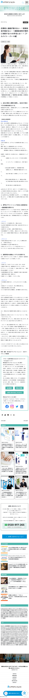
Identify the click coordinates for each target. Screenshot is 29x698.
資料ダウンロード (10, 644)
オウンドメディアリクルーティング (14, 632)
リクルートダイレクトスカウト (18, 637)
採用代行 (22, 615)
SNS (21, 627)
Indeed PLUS (4, 608)
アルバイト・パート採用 (18, 630)
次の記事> (26, 420)
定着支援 (13, 638)
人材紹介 (7, 638)
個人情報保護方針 (10, 520)
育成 (4, 644)
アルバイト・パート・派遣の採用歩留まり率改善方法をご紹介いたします (21, 446)
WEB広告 (8, 629)
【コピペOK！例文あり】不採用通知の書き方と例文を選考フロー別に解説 (7, 470)
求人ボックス (16, 643)
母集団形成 (9, 643)
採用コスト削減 (14, 640)
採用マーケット (15, 615)
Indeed (12, 627)
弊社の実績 (19, 388)
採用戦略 (6, 616)
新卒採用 (3, 643)
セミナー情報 (8, 612)
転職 (17, 644)
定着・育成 (5, 613)
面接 (9, 41)
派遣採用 (22, 643)
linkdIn (16, 627)
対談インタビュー (20, 638)
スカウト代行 (6, 633)
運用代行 (21, 644)
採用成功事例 (18, 641)
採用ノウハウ (24, 613)
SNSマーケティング (13, 608)
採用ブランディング (5, 615)
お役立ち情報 (6, 610)
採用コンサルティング (15, 613)
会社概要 (9, 388)
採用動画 (12, 641)
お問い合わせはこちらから (14, 392)
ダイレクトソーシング (18, 612)
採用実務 (25, 22)
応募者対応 (3, 41)
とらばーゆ (19, 629)
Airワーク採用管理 (5, 626)
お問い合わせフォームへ (16, 537)
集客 (4, 618)
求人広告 (17, 616)
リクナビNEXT (6, 637)
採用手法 (12, 616)
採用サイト (5, 641)
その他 (12, 610)
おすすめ (14, 629)
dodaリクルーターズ (16, 626)
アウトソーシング (7, 630)
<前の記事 (3, 420)
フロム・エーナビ (19, 635)
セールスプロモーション (16, 633)
